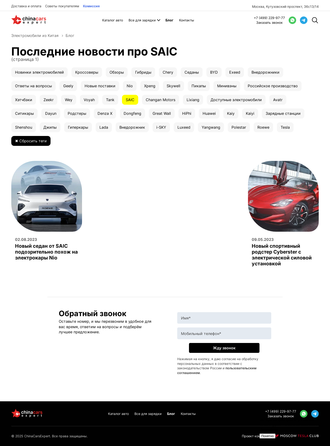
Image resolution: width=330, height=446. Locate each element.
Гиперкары (78, 127)
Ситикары (24, 113)
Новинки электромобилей (39, 72)
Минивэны (226, 86)
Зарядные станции (283, 113)
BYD (214, 72)
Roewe (263, 127)
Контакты (186, 20)
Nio (130, 86)
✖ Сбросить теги (31, 141)
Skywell (173, 86)
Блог (169, 20)
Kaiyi (250, 113)
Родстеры (77, 113)
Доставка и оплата (26, 6)
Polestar (239, 127)
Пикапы (199, 86)
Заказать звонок (269, 22)
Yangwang (211, 127)
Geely (68, 86)
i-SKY (161, 127)
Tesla (285, 127)
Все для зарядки (142, 20)
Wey (68, 99)
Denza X (105, 113)
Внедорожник (132, 127)
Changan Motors (160, 99)
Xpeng (149, 86)
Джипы (50, 127)
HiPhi (186, 113)
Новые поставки (100, 86)
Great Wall (162, 113)
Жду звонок (224, 348)
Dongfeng (132, 113)
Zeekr (48, 99)
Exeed (234, 72)
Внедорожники (265, 72)
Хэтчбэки (23, 99)
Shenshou (23, 127)
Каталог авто (112, 20)
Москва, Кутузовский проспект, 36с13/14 (285, 6)
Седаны (192, 72)
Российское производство (273, 86)
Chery (168, 72)
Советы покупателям (62, 6)
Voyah (89, 99)
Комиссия (91, 6)
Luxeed (183, 127)
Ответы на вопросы (33, 86)
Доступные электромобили (236, 99)
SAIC (130, 99)
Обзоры (117, 72)
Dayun (50, 113)
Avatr (278, 99)
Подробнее (268, 429)
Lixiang (193, 99)
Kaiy (231, 113)
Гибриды (143, 72)
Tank (110, 99)
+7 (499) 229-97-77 (269, 18)
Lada (103, 127)
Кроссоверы (86, 72)
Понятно (267, 436)
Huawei (209, 113)
